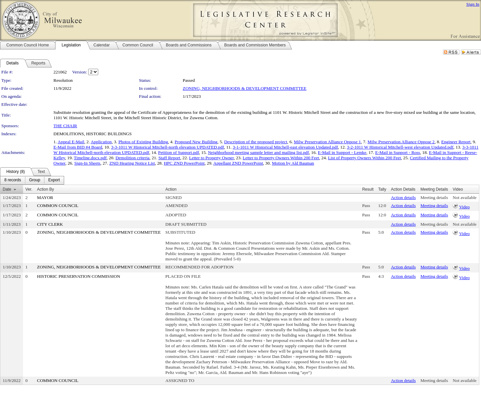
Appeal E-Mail (71, 141)
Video (464, 206)
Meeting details (434, 197)
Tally (382, 189)
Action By (45, 189)
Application (101, 141)
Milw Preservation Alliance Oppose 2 (401, 141)
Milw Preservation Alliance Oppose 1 (327, 141)
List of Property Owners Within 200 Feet (364, 157)
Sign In (472, 4)
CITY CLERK (50, 224)
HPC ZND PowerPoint (184, 163)
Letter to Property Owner (211, 157)
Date (7, 189)
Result (367, 189)
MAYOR (45, 197)
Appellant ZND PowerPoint (238, 163)
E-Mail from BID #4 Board (77, 147)
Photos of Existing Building (143, 141)
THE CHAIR (65, 125)
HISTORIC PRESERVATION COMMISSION (78, 276)
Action (170, 189)
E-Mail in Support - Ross (397, 152)
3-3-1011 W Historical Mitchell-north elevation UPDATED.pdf (167, 147)
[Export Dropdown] (54, 180)
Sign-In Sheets (87, 163)
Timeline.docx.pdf (90, 157)
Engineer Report (456, 141)
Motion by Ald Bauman (293, 163)
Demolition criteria (133, 157)
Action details (403, 197)
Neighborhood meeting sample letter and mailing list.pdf (258, 152)
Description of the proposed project (255, 141)
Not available (464, 197)
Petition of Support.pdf (178, 152)
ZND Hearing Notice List (132, 163)
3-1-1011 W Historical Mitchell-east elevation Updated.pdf (285, 147)
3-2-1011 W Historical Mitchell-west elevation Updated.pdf (400, 147)
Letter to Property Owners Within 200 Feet (281, 157)
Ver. (28, 189)
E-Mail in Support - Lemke (342, 152)
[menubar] (32, 180)
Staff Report (169, 157)
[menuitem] (12, 180)
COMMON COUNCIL (57, 205)
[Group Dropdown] (34, 180)
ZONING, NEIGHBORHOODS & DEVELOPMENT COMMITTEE (244, 88)
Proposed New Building (196, 141)
